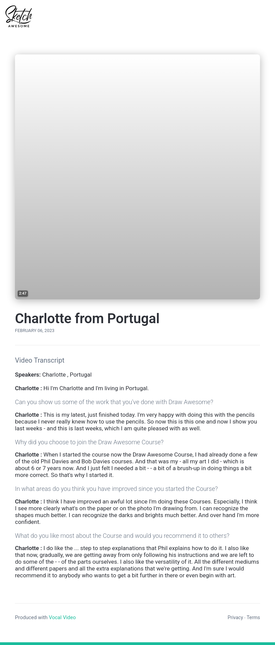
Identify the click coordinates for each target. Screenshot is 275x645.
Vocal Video (62, 617)
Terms (253, 617)
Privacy (235, 617)
